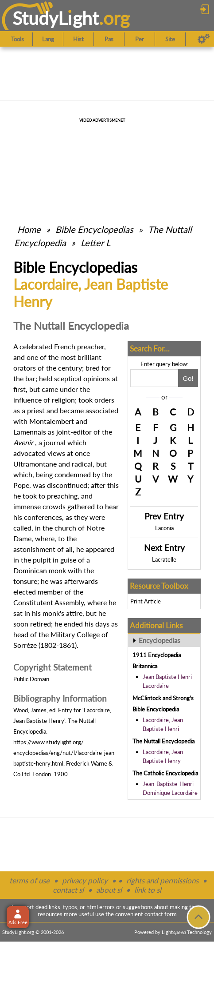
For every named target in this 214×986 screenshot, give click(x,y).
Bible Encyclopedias (94, 229)
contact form (160, 914)
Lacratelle (164, 559)
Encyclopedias (159, 640)
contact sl (68, 889)
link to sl (147, 889)
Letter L (95, 242)
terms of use (29, 880)
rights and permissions (162, 880)
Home (29, 229)
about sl (109, 889)
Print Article (145, 601)
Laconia (164, 527)
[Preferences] (204, 39)
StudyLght (55, 18)
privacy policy (85, 880)
